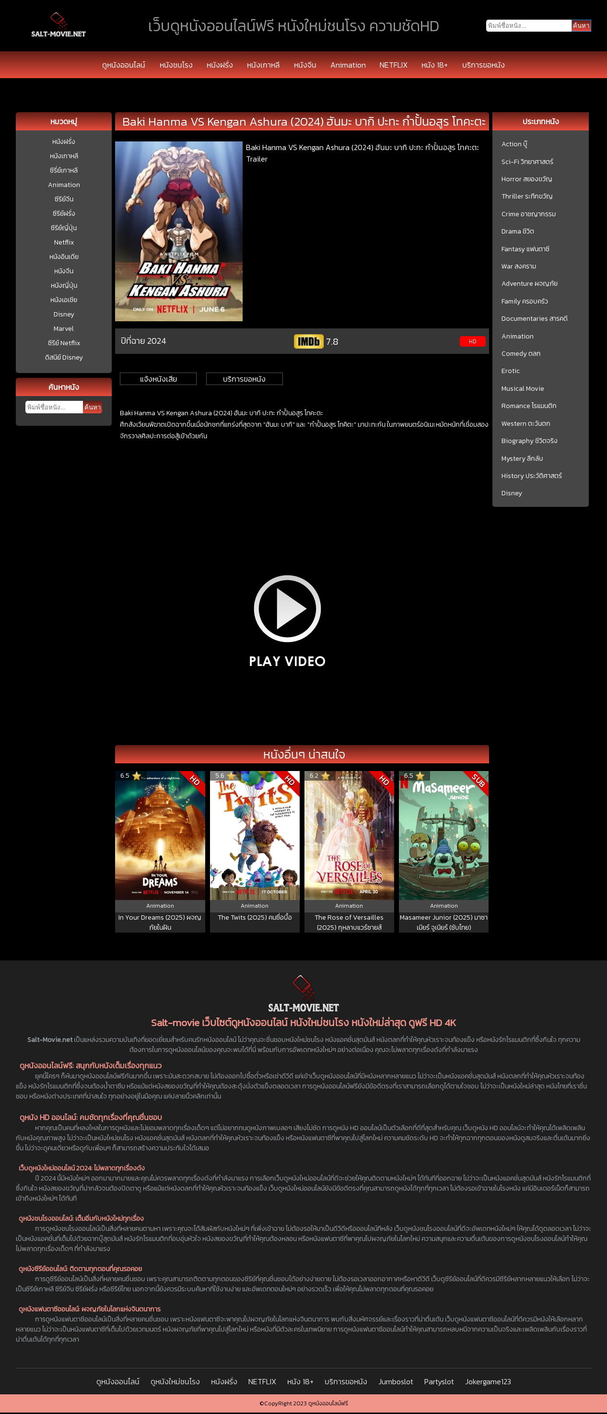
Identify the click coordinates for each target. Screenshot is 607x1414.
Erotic (511, 371)
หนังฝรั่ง (220, 64)
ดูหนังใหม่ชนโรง (175, 1381)
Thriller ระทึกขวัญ (527, 196)
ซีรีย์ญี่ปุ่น (64, 228)
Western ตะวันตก (526, 424)
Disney (64, 314)
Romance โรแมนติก (529, 406)
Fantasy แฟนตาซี (525, 249)
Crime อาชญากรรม (529, 214)
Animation (348, 64)
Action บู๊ (514, 144)
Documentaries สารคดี (535, 319)
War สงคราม (519, 266)
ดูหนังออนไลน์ (123, 64)
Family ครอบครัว (525, 301)
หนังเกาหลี (263, 64)
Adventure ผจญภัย (530, 284)
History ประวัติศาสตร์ (532, 476)
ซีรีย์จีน (64, 199)
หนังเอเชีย (63, 300)
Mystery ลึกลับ (522, 459)
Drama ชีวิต (518, 231)
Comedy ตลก (521, 354)
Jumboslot (395, 1381)
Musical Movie (523, 389)
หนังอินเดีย (64, 257)
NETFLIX (394, 64)
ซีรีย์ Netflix (64, 343)
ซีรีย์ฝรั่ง (64, 214)
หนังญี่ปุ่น (64, 285)
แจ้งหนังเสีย (158, 379)
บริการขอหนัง (483, 64)
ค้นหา (92, 407)
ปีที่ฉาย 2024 (143, 340)
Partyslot (439, 1381)
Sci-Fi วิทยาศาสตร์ (527, 162)
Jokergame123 (488, 1381)
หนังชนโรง (176, 64)
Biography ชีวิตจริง (530, 441)
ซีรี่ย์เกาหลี (64, 170)
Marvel (64, 329)
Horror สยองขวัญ (527, 179)
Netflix (64, 242)
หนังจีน (305, 64)
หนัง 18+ (434, 64)
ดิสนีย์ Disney (64, 357)
